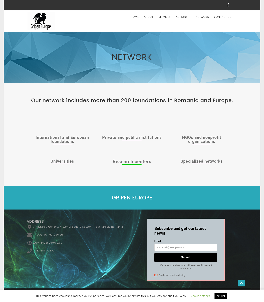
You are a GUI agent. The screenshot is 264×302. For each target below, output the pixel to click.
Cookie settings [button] (200, 296)
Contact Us (222, 16)
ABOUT (148, 16)
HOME (135, 16)
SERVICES (165, 16)
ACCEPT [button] (221, 296)
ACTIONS (183, 16)
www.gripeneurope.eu (47, 242)
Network (202, 16)
